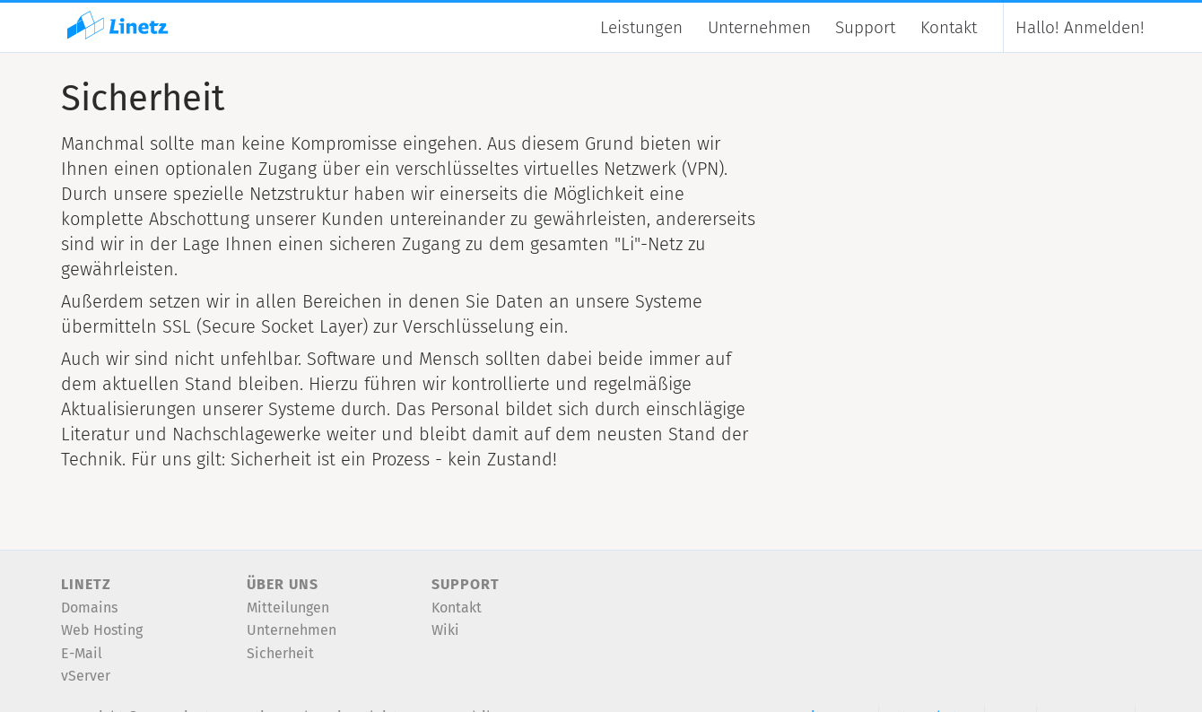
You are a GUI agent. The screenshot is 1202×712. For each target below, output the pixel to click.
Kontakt (948, 27)
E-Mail (81, 653)
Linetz (86, 584)
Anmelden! (1080, 27)
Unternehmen (759, 27)
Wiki (445, 629)
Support (865, 27)
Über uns (282, 584)
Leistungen (641, 27)
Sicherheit (280, 653)
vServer (85, 675)
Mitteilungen (288, 607)
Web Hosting (102, 629)
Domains (89, 607)
